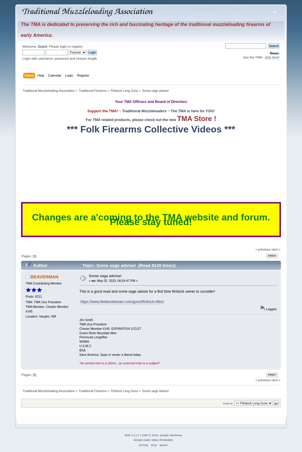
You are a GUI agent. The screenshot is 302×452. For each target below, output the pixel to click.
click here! (272, 57)
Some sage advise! (105, 276)
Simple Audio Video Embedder (153, 439)
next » (276, 249)
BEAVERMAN (44, 276)
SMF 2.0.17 (132, 435)
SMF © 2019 (150, 435)
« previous (263, 249)
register (77, 46)
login (63, 46)
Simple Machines (171, 435)
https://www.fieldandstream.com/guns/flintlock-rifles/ (122, 302)
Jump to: (228, 403)
